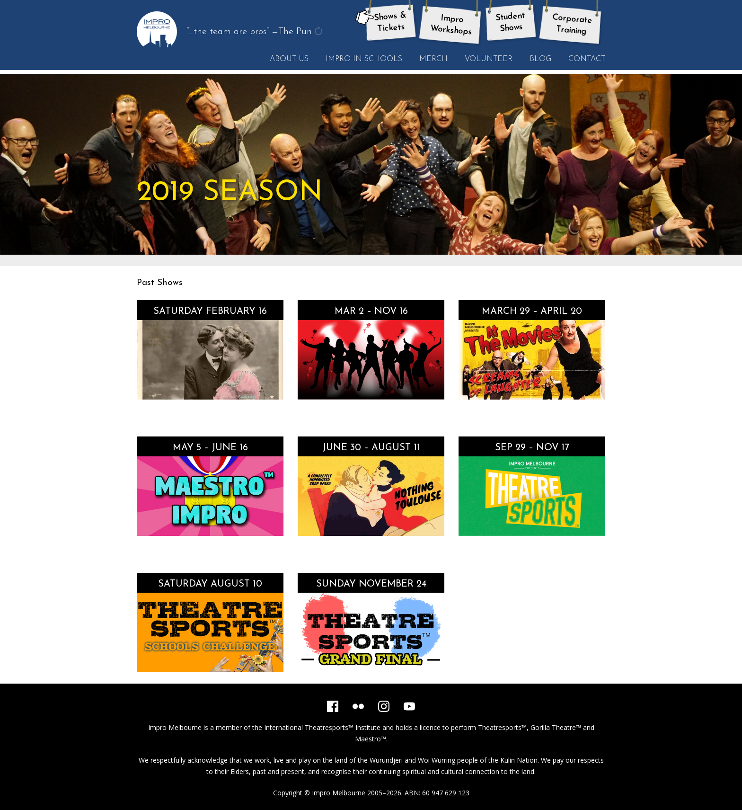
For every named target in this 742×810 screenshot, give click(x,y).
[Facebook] (332, 706)
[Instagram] (383, 706)
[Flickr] (358, 706)
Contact (586, 59)
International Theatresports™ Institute (322, 727)
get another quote (319, 32)
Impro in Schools (364, 59)
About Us (289, 59)
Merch (433, 59)
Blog (540, 59)
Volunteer (488, 59)
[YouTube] (409, 706)
